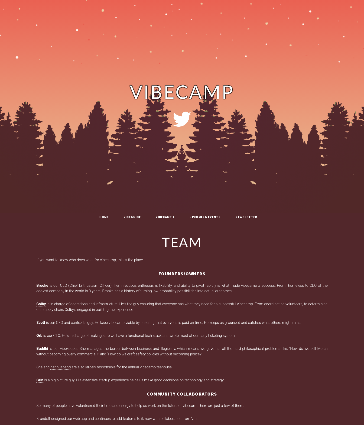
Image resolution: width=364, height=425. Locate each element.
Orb (39, 335)
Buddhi (42, 348)
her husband (60, 367)
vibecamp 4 (165, 217)
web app (80, 418)
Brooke (42, 285)
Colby (41, 304)
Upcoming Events (205, 217)
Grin (39, 380)
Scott (40, 322)
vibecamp (182, 93)
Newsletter (246, 217)
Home (104, 217)
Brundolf (43, 418)
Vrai (194, 418)
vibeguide (132, 217)
